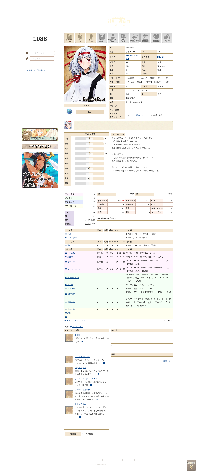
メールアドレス (26, 53)
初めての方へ (40, 112)
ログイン (32, 65)
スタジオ (122, 4)
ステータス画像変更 (102, 38)
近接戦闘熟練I (73, 278)
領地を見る (167, 38)
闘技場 (166, 4)
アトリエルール (40, 104)
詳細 (138, 115)
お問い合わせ (40, 118)
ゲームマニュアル (40, 95)
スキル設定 (124, 38)
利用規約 (59, 460)
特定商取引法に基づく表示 (92, 460)
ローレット (77, 4)
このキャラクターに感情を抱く (156, 38)
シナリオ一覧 (69, 38)
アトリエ (99, 4)
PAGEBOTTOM (191, 465)
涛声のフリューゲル (83, 390)
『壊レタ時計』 (118, 18)
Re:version (140, 460)
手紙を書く (145, 38)
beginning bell (80, 368)
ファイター (72, 238)
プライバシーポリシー (72, 460)
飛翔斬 (70, 257)
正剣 (162, 57)
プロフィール (118, 134)
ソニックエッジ (74, 269)
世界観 (40, 84)
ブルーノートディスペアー (86, 379)
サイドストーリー (40, 90)
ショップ (144, 4)
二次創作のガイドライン (112, 460)
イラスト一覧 (80, 38)
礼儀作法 (71, 309)
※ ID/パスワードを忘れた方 (36, 70)
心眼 (69, 313)
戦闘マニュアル (40, 108)
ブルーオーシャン (82, 357)
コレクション (77, 327)
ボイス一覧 (91, 38)
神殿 (55, 4)
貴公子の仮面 (80, 404)
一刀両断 (71, 253)
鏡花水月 (78, 335)
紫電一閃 (71, 262)
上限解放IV (72, 302)
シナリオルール (40, 100)
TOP (33, 4)
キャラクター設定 (113, 38)
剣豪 (130, 55)
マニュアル (146, 115)
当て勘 (70, 285)
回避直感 (71, 288)
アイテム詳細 (135, 38)
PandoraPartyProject (40, 17)
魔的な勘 (71, 294)
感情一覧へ (167, 361)
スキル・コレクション (76, 320)
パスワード (26, 58)
